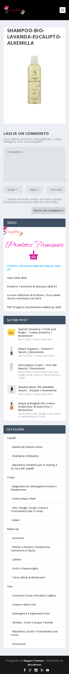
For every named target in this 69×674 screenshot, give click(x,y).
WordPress (34, 664)
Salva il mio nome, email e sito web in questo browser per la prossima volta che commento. (32, 200)
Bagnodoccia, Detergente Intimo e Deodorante (34, 488)
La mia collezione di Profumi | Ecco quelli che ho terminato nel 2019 (33, 296)
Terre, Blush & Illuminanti (28, 577)
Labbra (16, 559)
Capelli (11, 438)
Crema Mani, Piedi (24, 498)
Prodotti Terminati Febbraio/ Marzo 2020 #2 (33, 267)
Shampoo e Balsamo (25, 456)
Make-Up (13, 529)
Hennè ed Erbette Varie (27, 447)
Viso (10, 586)
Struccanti (19, 644)
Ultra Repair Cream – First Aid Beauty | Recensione (37, 366)
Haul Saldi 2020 (17, 278)
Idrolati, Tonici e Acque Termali (32, 622)
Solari (16, 520)
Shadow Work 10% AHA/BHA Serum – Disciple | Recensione (37, 388)
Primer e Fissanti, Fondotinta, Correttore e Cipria (30, 548)
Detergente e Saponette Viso (31, 613)
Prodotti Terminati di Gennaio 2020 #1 (32, 286)
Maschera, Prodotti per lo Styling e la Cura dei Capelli (34, 466)
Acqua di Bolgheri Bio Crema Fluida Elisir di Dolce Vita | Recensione (36, 407)
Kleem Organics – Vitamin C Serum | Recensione (36, 350)
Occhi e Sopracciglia (25, 568)
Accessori (18, 538)
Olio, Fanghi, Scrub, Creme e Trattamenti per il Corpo (39, 374)
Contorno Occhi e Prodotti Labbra (34, 595)
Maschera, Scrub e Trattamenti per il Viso (34, 633)
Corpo (11, 477)
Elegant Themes (33, 660)
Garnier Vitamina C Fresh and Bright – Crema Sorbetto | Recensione (37, 332)
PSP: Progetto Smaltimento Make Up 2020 (34, 307)
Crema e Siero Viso (42, 339)
